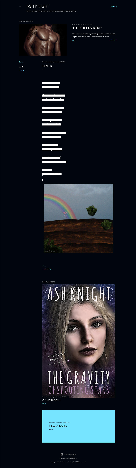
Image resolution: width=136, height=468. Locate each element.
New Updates (58, 425)
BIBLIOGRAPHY (70, 11)
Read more (113, 40)
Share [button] (73, 40)
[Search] (114, 6)
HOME (29, 11)
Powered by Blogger (68, 454)
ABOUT (35, 11)
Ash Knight (38, 6)
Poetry (21, 70)
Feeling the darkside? (87, 27)
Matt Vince (73, 458)
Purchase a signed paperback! (51, 11)
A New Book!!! (51, 399)
